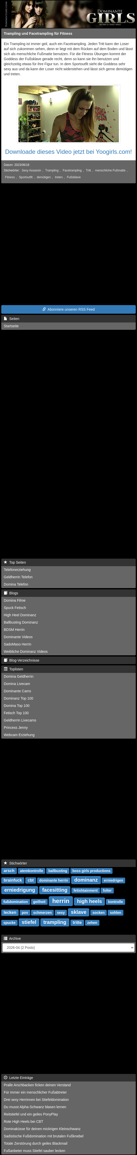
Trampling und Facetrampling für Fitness (38, 33)
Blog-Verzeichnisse (21, 660)
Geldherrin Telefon (18, 577)
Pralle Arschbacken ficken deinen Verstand (37, 1085)
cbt (31, 880)
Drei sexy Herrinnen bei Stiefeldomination (36, 1100)
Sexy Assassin (31, 170)
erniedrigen (113, 880)
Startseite (11, 326)
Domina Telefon (16, 584)
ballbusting (57, 871)
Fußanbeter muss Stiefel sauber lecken (34, 1151)
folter (107, 890)
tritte (77, 922)
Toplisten (13, 669)
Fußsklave (74, 177)
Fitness (10, 177)
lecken (10, 912)
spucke (9, 923)
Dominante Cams (17, 691)
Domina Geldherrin (19, 676)
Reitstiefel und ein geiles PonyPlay (31, 1114)
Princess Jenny (16, 728)
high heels (89, 901)
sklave (78, 912)
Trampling (51, 170)
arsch (9, 871)
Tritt (88, 170)
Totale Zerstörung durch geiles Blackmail (35, 1143)
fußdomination (15, 902)
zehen (92, 923)
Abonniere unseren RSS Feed (68, 309)
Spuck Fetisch (15, 608)
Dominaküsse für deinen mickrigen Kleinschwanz (42, 1129)
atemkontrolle (31, 871)
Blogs (11, 593)
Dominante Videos (18, 637)
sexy (61, 913)
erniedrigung (19, 890)
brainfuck (13, 880)
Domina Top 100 (17, 706)
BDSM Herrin (14, 630)
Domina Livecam (17, 684)
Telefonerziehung (17, 570)
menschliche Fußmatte (110, 170)
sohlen (115, 913)
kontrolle (115, 902)
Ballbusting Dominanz (21, 622)
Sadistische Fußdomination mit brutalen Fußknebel (44, 1136)
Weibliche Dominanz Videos (26, 651)
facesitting (54, 890)
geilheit (39, 902)
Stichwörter (15, 863)
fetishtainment (85, 890)
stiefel (29, 922)
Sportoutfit (26, 177)
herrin (60, 900)
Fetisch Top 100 (16, 713)
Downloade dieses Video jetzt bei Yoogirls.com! (68, 151)
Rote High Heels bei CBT (23, 1122)
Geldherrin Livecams (20, 720)
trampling (54, 922)
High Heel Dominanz (20, 615)
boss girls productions (91, 871)
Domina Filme (14, 600)
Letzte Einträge (18, 1078)
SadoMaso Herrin (17, 644)
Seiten (11, 319)
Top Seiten (15, 562)
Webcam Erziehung (19, 735)
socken (99, 913)
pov (25, 913)
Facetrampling (72, 170)
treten (59, 177)
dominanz (86, 880)
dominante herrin (53, 880)
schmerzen (42, 913)
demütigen (44, 177)
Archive (12, 938)
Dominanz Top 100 (18, 698)
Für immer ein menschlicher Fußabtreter (35, 1092)
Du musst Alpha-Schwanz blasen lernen (35, 1107)
